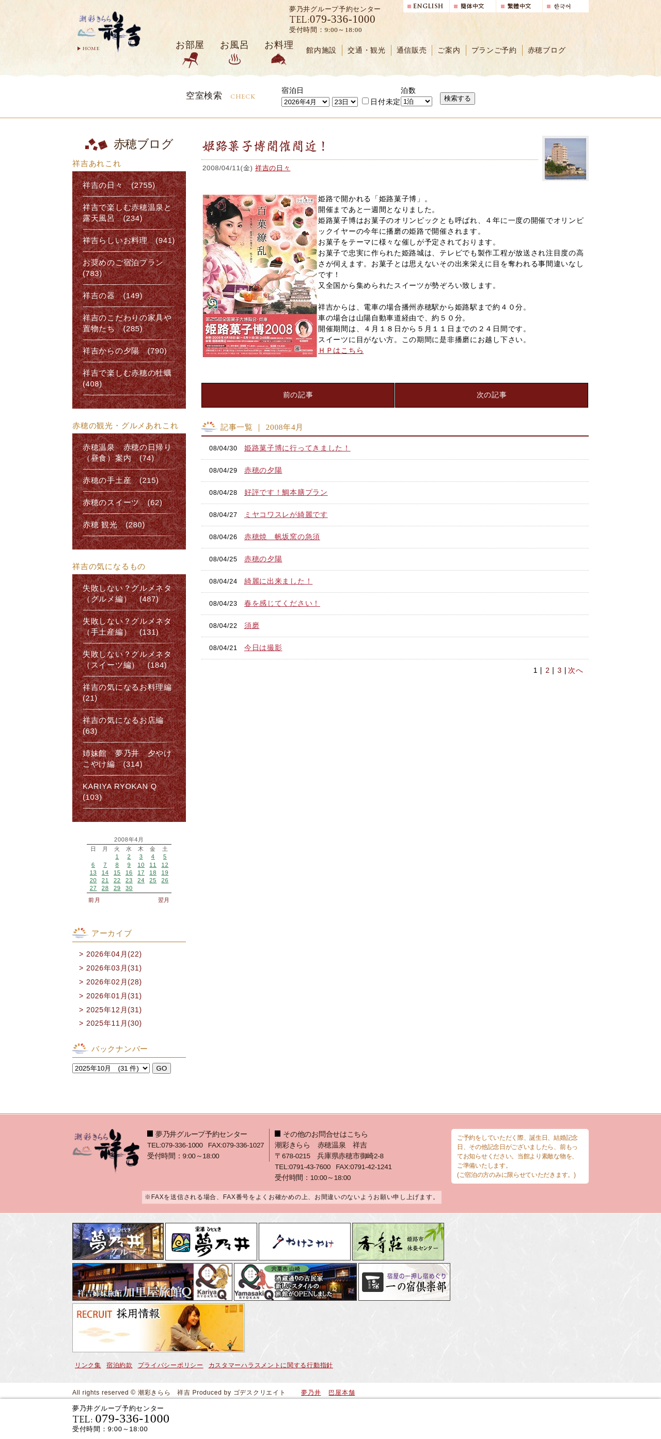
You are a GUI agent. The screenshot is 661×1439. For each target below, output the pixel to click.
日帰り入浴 (538, 1418)
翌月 (164, 900)
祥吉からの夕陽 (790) (125, 351)
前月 (94, 900)
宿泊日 (292, 90)
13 (93, 872)
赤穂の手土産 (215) (121, 480)
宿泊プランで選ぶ (445, 1418)
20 (93, 880)
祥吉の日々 (273, 168)
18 (152, 872)
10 (141, 865)
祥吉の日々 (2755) (119, 185)
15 (117, 872)
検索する (457, 98)
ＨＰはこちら (341, 350)
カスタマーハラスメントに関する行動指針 (271, 1365)
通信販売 (412, 50)
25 (152, 880)
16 (129, 872)
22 (117, 880)
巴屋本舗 (341, 1392)
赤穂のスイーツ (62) (123, 502)
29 (117, 888)
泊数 (408, 90)
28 (105, 888)
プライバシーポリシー (170, 1365)
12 (164, 865)
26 (164, 880)
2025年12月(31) (114, 1010)
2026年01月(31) (114, 996)
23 (129, 880)
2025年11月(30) (114, 1023)
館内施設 (321, 50)
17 (141, 872)
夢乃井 (311, 1392)
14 (105, 872)
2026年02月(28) (114, 982)
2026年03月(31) (114, 968)
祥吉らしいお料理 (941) (129, 240)
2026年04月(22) (114, 954)
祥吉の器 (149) (113, 296)
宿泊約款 (119, 1365)
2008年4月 (129, 840)
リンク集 (88, 1365)
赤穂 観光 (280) (114, 525)
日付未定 (381, 102)
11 (152, 865)
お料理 (278, 45)
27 (93, 888)
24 (141, 880)
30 (129, 888)
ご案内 (448, 50)
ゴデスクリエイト (259, 1392)
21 (105, 880)
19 (164, 872)
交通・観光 (367, 50)
